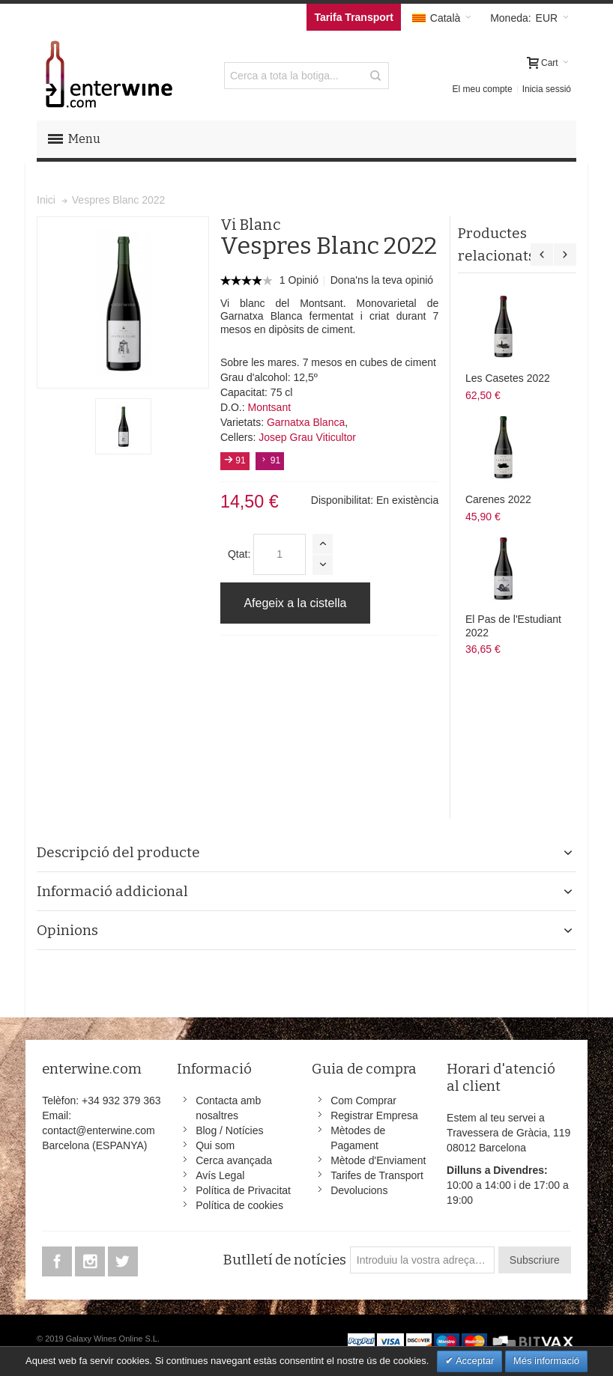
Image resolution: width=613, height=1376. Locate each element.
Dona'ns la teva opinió (381, 280)
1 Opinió (300, 280)
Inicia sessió (546, 89)
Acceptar (473, 1360)
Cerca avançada (234, 1160)
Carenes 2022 (498, 499)
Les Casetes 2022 (507, 378)
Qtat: (239, 554)
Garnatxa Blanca (306, 422)
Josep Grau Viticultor (307, 437)
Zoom (122, 302)
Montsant (269, 407)
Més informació (546, 1360)
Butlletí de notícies (284, 1260)
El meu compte (483, 89)
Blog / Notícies (229, 1130)
